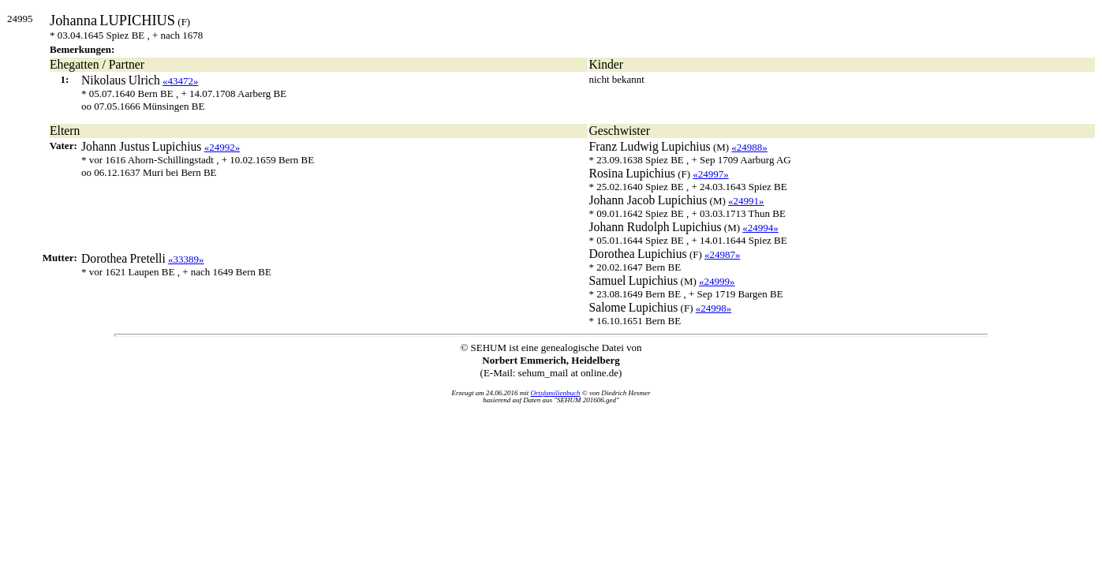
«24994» (760, 228)
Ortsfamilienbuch (556, 393)
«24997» (711, 174)
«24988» (749, 147)
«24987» (722, 254)
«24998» (714, 308)
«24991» (746, 201)
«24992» (222, 147)
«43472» (180, 81)
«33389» (186, 259)
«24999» (717, 281)
